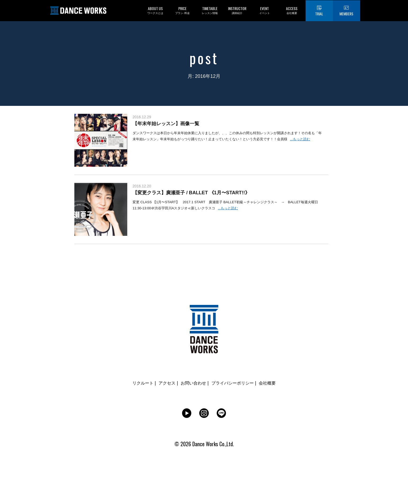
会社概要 (273, 383)
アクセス (163, 383)
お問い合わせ (192, 383)
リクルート (136, 383)
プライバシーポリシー (235, 383)
